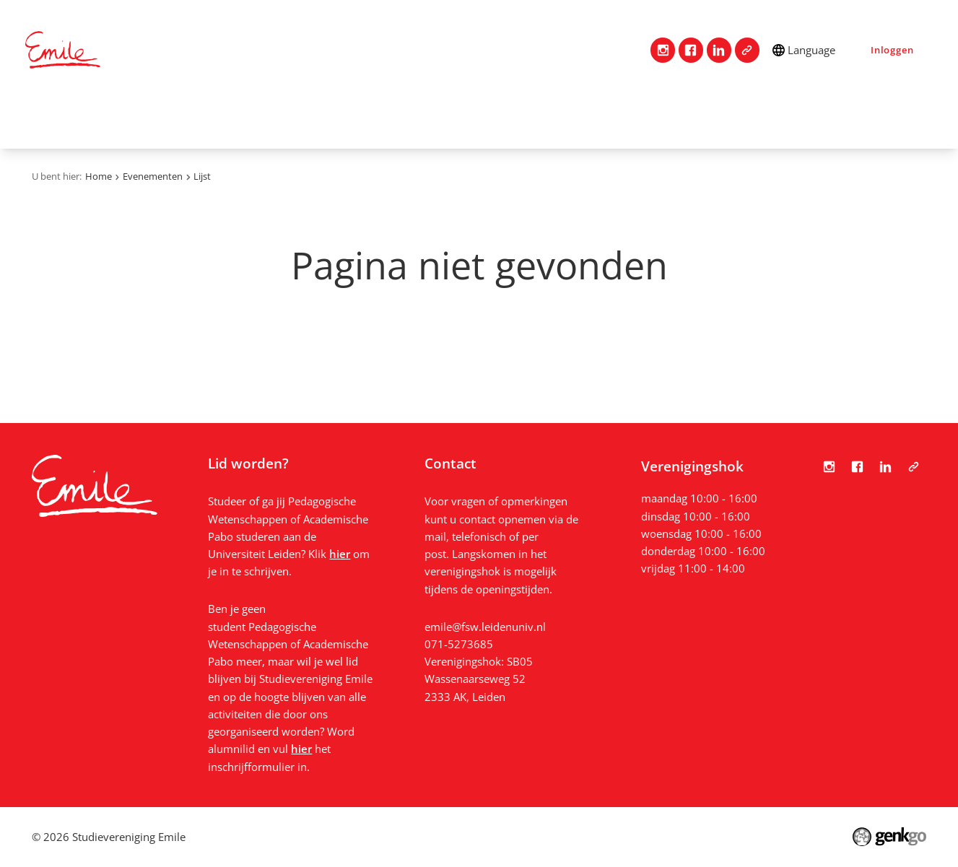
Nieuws (715, 117)
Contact (97, 117)
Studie (366, 117)
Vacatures (637, 117)
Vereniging (179, 117)
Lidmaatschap (279, 117)
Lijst (202, 176)
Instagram (663, 50)
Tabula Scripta (747, 50)
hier (339, 553)
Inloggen (892, 49)
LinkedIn (719, 50)
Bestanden (856, 117)
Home (43, 118)
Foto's (780, 117)
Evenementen (541, 117)
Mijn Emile (442, 117)
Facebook (691, 50)
